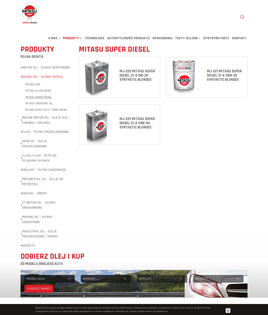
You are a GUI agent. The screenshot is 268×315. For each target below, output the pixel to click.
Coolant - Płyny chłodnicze (44, 169)
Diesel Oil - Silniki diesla (42, 76)
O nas (54, 38)
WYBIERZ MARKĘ (39, 288)
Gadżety (28, 245)
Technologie (94, 38)
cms (222, 306)
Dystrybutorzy (216, 38)
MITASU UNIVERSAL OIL (39, 103)
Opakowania (162, 38)
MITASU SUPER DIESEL (39, 97)
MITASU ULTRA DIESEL (39, 91)
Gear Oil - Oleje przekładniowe (34, 144)
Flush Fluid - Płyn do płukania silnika (39, 158)
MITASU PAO (33, 84)
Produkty (72, 38)
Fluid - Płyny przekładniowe (45, 131)
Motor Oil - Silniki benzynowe (46, 67)
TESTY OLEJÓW (187, 38)
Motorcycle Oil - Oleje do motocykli (42, 182)
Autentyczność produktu (128, 38)
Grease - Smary (34, 193)
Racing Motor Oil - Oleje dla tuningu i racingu (45, 120)
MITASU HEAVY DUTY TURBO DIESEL (47, 110)
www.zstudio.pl (237, 306)
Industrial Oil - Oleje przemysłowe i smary (40, 234)
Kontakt (239, 38)
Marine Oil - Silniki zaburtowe (37, 219)
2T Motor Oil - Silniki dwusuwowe (39, 205)
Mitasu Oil (27, 4)
